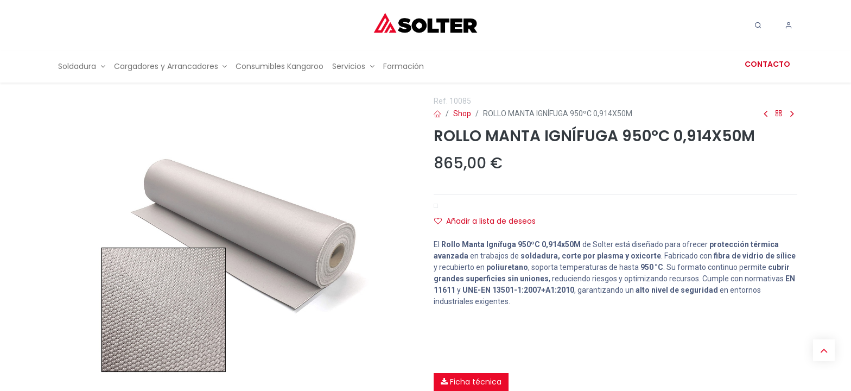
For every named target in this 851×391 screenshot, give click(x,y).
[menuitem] (82, 66)
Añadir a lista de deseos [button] (485, 221)
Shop (462, 113)
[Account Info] (788, 25)
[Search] (758, 25)
